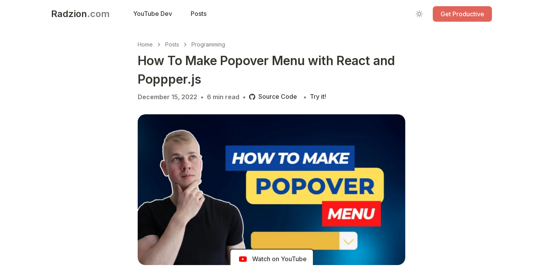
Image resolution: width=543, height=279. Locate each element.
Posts (172, 44)
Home (145, 44)
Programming (208, 44)
